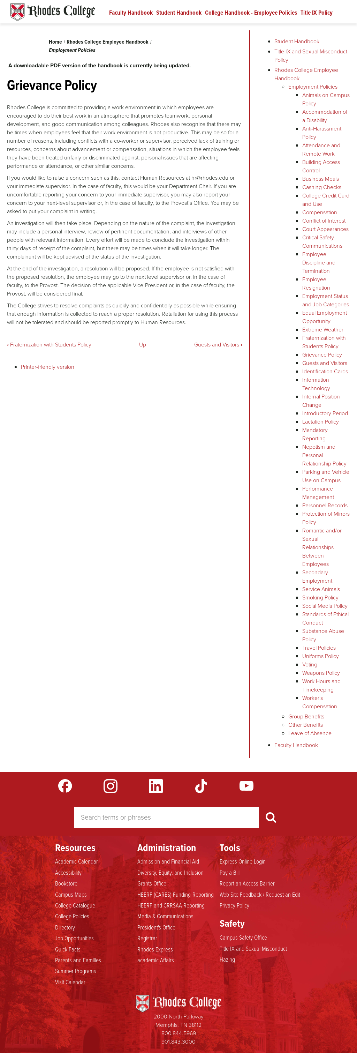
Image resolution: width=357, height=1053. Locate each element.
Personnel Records (325, 505)
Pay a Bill (230, 872)
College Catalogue (75, 905)
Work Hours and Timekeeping (321, 685)
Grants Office (151, 883)
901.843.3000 (178, 1042)
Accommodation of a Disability (324, 116)
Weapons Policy (321, 673)
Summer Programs (75, 970)
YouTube (246, 786)
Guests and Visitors (218, 345)
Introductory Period (325, 413)
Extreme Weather (322, 330)
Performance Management (318, 493)
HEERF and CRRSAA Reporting (171, 905)
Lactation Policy (320, 422)
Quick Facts (68, 949)
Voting (309, 664)
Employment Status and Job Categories (325, 300)
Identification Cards (325, 371)
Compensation (319, 212)
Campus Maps (71, 894)
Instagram (110, 786)
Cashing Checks (321, 187)
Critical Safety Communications (322, 241)
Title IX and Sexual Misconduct (253, 948)
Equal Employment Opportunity (324, 317)
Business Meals (320, 179)
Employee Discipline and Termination (318, 262)
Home (55, 42)
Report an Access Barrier (247, 883)
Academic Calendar (76, 861)
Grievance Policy (322, 355)
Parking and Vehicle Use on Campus (325, 476)
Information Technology (316, 384)
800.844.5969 (178, 1033)
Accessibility (68, 872)
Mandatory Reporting (315, 434)
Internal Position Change (321, 401)
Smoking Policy (320, 597)
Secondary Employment (317, 576)
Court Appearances (325, 229)
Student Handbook (179, 12)
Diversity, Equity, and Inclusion (170, 872)
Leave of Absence (310, 733)
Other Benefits (305, 725)
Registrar (147, 938)
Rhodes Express (155, 949)
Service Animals (321, 589)
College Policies (72, 916)
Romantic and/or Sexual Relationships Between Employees (322, 547)
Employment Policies (72, 50)
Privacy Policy (234, 905)
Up (142, 345)
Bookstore (66, 883)
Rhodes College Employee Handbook (108, 42)
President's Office (156, 927)
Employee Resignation (316, 283)
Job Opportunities (74, 938)
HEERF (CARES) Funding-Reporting (175, 894)
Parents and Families (78, 960)
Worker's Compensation (319, 702)
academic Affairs (155, 960)
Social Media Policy (325, 606)
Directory (65, 927)
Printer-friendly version (47, 367)
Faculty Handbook (131, 12)
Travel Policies (319, 648)
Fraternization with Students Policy (49, 345)
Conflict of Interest (323, 221)
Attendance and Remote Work (321, 149)
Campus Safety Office (243, 937)
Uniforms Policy (320, 656)
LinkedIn (156, 786)
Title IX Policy (317, 12)
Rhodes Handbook (52, 12)
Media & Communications (165, 916)
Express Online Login (243, 861)
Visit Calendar (70, 982)
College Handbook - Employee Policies (251, 12)
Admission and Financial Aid (168, 861)
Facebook (65, 786)
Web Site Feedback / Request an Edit (260, 894)
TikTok (201, 786)
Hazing (227, 959)
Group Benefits (306, 716)
